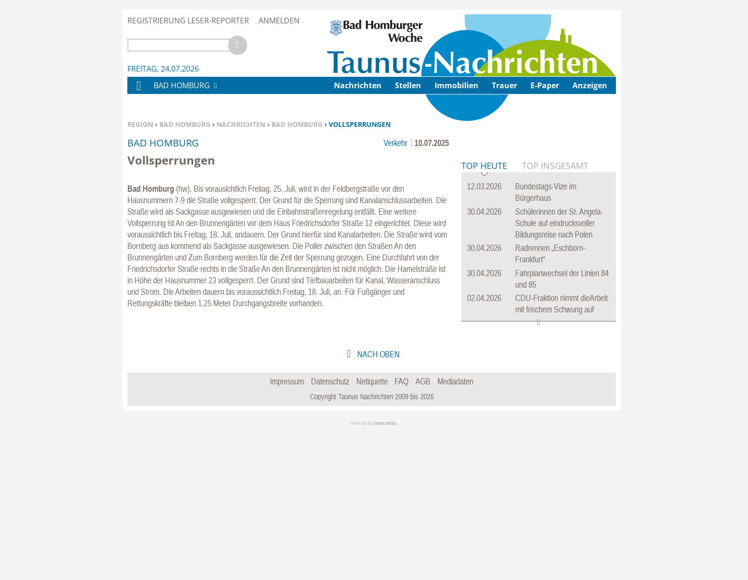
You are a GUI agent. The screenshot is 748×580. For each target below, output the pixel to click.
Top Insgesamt (555, 311)
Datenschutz (330, 527)
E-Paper (544, 85)
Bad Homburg (184, 124)
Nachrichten (241, 124)
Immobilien (456, 85)
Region (140, 124)
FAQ (401, 527)
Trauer (504, 85)
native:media (384, 569)
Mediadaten (455, 527)
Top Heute (484, 312)
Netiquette (372, 527)
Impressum (287, 527)
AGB (423, 527)
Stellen (408, 85)
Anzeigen (589, 85)
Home (138, 92)
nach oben (377, 500)
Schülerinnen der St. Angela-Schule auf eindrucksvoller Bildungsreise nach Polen (559, 368)
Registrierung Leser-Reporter (188, 20)
